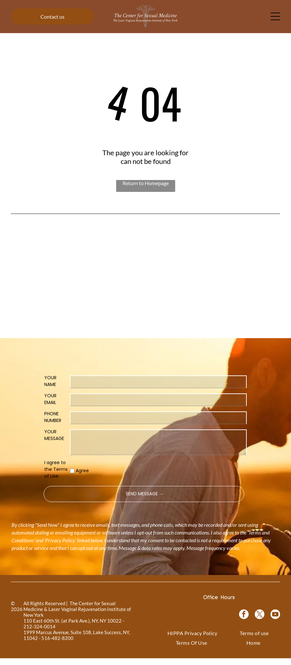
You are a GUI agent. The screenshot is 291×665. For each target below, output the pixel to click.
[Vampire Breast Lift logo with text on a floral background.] (146, 250)
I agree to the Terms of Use (56, 476)
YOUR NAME (50, 387)
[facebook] (244, 621)
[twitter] (259, 621)
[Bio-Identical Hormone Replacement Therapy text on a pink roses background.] (199, 250)
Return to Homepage (146, 183)
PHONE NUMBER (52, 423)
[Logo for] (38, 250)
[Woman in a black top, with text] (146, 304)
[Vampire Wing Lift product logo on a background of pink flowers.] (92, 250)
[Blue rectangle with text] (199, 304)
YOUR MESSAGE (54, 441)
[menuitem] (192, 639)
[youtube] (275, 621)
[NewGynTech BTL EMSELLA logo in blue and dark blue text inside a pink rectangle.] (253, 304)
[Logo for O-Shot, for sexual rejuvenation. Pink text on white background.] (92, 304)
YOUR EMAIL (50, 405)
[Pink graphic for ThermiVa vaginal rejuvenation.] (38, 304)
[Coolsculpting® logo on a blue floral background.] (253, 250)
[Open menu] (275, 16)
